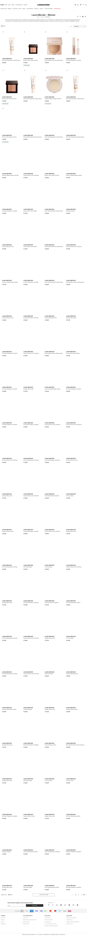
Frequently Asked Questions (29, 919)
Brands (9, 8)
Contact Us (25, 917)
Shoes (23, 8)
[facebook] (49, 905)
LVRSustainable (49, 8)
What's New (3, 8)
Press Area (3, 923)
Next (84, 895)
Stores (25, 4)
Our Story (3, 917)
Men (6, 4)
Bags (19, 8)
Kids (9, 4)
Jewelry (36, 8)
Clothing (15, 8)
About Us (3, 919)
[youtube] (61, 905)
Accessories (29, 8)
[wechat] (69, 905)
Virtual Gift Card (49, 919)
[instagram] (73, 905)
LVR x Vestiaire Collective (51, 923)
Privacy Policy (69, 923)
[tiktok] (57, 905)
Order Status (26, 923)
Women (2, 4)
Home (12, 4)
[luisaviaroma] (43, 5)
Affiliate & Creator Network (51, 925)
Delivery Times (26, 921)
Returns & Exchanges (71, 917)
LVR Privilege (48, 917)
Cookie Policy (69, 919)
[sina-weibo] (65, 905)
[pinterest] (77, 905)
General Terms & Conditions (72, 921)
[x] (53, 905)
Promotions (57, 8)
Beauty (42, 8)
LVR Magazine (18, 4)
